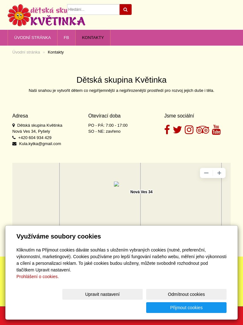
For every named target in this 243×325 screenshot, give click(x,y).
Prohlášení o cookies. (37, 289)
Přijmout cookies (202, 307)
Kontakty (93, 37)
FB (66, 37)
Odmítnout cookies (150, 307)
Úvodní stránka (32, 37)
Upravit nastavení (98, 307)
